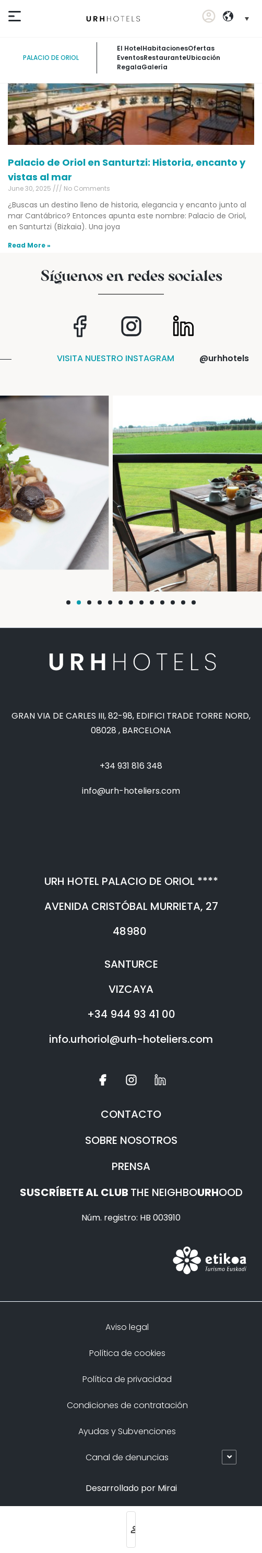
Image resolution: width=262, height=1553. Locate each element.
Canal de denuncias (127, 1457)
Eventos (130, 57)
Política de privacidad (127, 1379)
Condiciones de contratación (127, 1405)
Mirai (167, 1488)
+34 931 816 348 (131, 766)
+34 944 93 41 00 (131, 1014)
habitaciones (165, 48)
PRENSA (131, 1166)
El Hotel (129, 48)
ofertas (201, 48)
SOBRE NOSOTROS (131, 1140)
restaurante (165, 57)
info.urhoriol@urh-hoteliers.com (131, 1039)
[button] (68, 602)
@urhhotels (224, 358)
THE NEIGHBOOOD (131, 1192)
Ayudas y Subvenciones (127, 1431)
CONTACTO (131, 1114)
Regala (129, 67)
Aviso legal (127, 1327)
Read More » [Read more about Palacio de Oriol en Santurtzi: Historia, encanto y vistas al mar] (29, 245)
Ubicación (203, 57)
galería (154, 67)
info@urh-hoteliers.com (131, 791)
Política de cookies (127, 1353)
